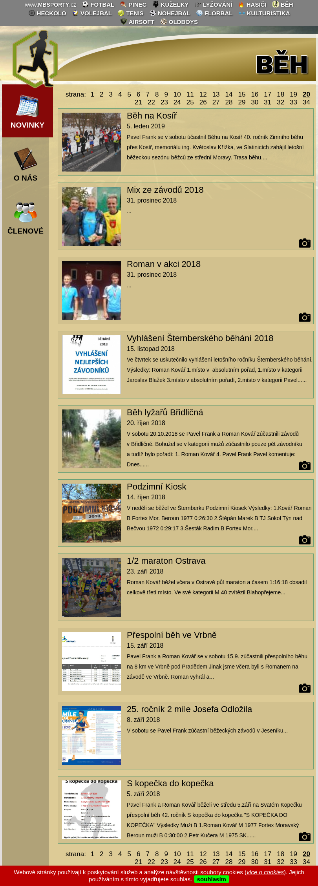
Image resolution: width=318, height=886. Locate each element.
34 (306, 102)
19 (293, 94)
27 (216, 102)
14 (229, 94)
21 (138, 102)
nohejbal (169, 12)
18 (280, 94)
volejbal (92, 12)
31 (267, 102)
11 (190, 94)
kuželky (170, 4)
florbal (214, 12)
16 (254, 94)
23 (164, 102)
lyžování (213, 4)
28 (229, 102)
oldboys (179, 21)
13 (216, 94)
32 (280, 102)
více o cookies (265, 872)
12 (203, 94)
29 (241, 102)
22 (151, 102)
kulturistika (264, 12)
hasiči (252, 4)
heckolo (47, 12)
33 (293, 102)
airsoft (137, 21)
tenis (130, 12)
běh (282, 4)
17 (267, 94)
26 (203, 102)
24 (177, 102)
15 (241, 94)
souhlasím (211, 879)
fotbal (98, 4)
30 (254, 102)
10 (177, 94)
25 (190, 102)
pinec (133, 4)
